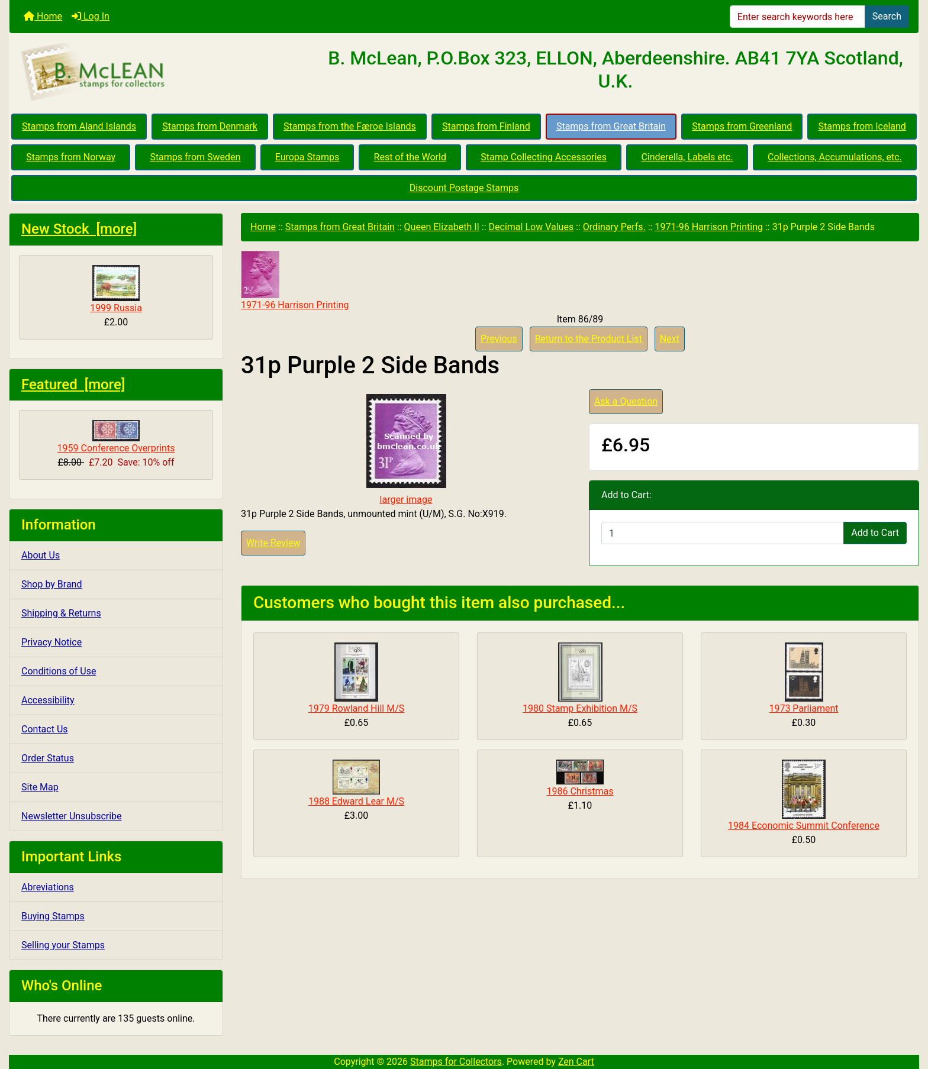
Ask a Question (626, 401)
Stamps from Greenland (742, 126)
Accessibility (48, 700)
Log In (90, 16)
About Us (40, 555)
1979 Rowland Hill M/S (356, 708)
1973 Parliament (803, 708)
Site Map (40, 787)
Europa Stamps (307, 157)
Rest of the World (410, 157)
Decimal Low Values (531, 226)
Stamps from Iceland (862, 126)
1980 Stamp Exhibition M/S (580, 708)
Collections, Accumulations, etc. (835, 157)
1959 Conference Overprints (116, 437)
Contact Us (44, 729)
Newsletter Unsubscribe (71, 816)
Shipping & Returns (61, 613)
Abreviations (47, 887)
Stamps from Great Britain (611, 126)
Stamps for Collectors (456, 1061)
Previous (499, 338)
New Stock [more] (79, 229)
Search (886, 16)
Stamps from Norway (70, 157)
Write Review (273, 542)
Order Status (47, 758)
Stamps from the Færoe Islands (349, 126)
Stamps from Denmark (209, 126)
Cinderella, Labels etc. (687, 157)
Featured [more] (73, 384)
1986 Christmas (580, 791)
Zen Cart (576, 1061)
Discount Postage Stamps (464, 187)
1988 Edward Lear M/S (356, 801)
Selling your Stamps (63, 945)
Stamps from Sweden (195, 157)
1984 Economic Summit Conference (803, 825)
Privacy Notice (51, 642)
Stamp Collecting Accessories (544, 157)
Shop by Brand (51, 584)
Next (669, 338)
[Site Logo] (161, 72)
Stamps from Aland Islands (79, 126)
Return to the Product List (588, 338)
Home (43, 16)
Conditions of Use (58, 671)
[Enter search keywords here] (797, 16)
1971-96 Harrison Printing (709, 226)
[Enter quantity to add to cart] (722, 533)
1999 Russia (116, 289)
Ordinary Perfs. (614, 226)
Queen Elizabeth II (441, 226)
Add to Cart (875, 532)
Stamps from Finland (486, 126)
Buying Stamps (53, 916)
